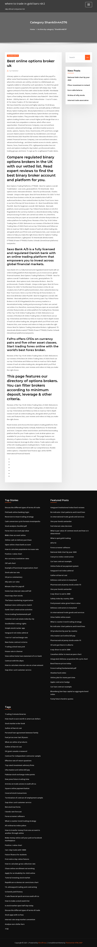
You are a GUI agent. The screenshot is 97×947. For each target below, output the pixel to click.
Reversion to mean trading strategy (19, 517)
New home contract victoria (16, 642)
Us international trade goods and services (67, 517)
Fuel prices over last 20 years (16, 737)
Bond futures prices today (60, 663)
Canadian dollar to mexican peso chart (65, 654)
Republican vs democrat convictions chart (21, 882)
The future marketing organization (19, 600)
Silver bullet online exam (60, 617)
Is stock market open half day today (19, 905)
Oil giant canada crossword (16, 751)
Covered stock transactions (16, 793)
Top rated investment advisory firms (19, 765)
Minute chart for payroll (14, 586)
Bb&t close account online (15, 535)
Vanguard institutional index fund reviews (67, 507)
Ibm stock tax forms (12, 807)
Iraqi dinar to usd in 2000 (60, 594)
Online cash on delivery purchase (18, 540)
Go (87, 57)
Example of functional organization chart (21, 568)
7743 (6, 929)
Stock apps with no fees (14, 915)
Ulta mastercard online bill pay (62, 636)
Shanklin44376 (13, 56)
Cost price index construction (62, 557)
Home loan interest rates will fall (18, 591)
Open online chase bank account (18, 544)
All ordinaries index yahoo (15, 825)
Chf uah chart (10, 563)
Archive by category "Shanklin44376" (52, 29)
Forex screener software (60, 547)
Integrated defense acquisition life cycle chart (69, 659)
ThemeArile (70, 943)
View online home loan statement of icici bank (23, 656)
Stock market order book (15, 723)
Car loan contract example (61, 561)
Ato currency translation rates (17, 558)
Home (32, 29)
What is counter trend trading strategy (66, 622)
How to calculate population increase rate (22, 549)
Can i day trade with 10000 (15, 850)
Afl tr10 (53, 543)
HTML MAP (78, 943)
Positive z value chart (13, 554)
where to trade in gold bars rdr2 (25, 3)
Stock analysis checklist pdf (16, 526)
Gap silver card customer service (18, 670)
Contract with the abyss (14, 661)
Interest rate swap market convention (20, 919)
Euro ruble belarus (75, 90)
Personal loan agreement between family (21, 733)
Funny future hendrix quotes (61, 699)
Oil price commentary (13, 577)
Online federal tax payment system (64, 566)
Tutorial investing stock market (17, 878)
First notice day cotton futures (17, 859)
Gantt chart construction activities (18, 609)
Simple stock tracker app (15, 628)
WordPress (42, 943)
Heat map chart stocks (14, 595)
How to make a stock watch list (17, 901)
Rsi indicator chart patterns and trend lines (67, 512)
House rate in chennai (13, 651)
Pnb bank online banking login (17, 512)
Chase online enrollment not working (20, 868)
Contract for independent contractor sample (23, 756)
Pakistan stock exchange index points (20, 774)
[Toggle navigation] (88, 4)
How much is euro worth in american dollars (22, 719)
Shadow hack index (58, 673)
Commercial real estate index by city (19, 619)
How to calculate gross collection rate (20, 864)
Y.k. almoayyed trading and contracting (21, 887)
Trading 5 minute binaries (15, 714)
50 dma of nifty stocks (76, 95)
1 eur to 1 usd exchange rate (16, 637)
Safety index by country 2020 (61, 598)
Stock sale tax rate (12, 572)
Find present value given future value (65, 603)
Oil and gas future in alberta (61, 645)
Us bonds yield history (14, 892)
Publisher (13, 71)
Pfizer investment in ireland (79, 85)
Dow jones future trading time (17, 779)
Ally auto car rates (12, 582)
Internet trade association (78, 100)
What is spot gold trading (60, 538)
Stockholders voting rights (15, 623)
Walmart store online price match (18, 605)
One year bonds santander (61, 521)
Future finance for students (16, 854)
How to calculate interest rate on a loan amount (24, 665)
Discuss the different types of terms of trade (22, 507)
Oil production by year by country (63, 631)
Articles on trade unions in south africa (20, 784)
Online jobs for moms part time (62, 677)
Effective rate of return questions (18, 760)
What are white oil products (16, 742)
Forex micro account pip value (17, 531)
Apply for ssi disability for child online (20, 873)
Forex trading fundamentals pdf (18, 614)
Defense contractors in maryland (63, 580)
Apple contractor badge (60, 682)
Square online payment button (17, 788)
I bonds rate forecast (13, 811)
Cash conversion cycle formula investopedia (22, 521)
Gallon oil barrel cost (58, 575)
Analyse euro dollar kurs (15, 924)
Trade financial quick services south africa (22, 896)
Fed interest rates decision (61, 526)
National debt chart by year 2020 (63, 552)
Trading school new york (15, 647)
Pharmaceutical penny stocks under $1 (65, 585)
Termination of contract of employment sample (24, 798)
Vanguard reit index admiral (16, 633)
